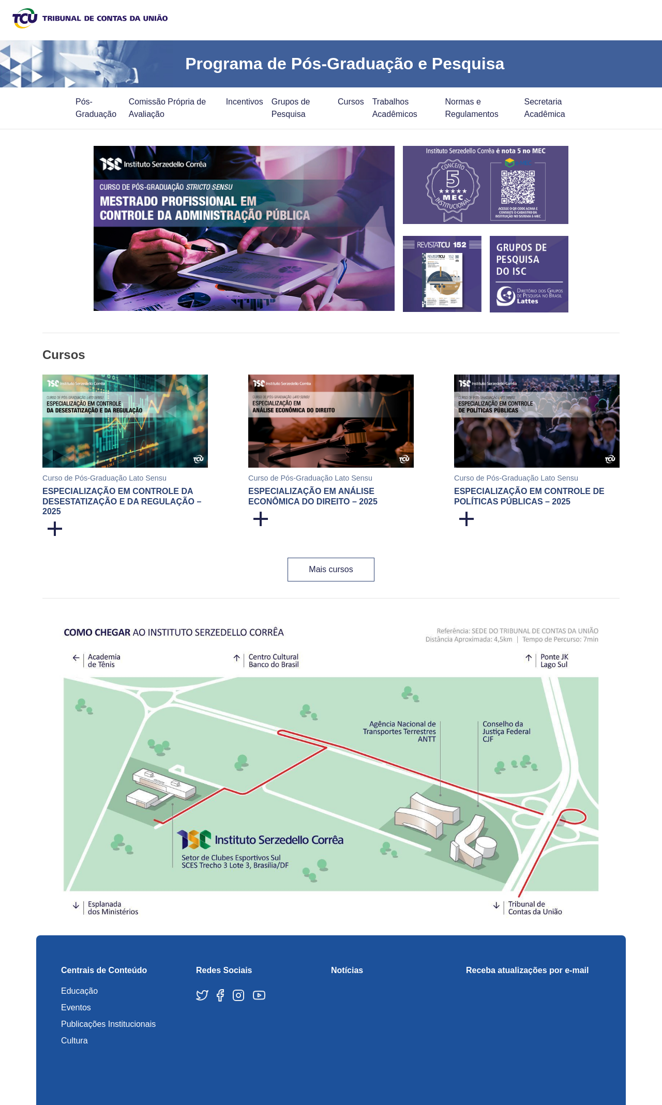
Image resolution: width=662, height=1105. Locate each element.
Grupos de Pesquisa (291, 107)
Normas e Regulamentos (472, 107)
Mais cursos (331, 569)
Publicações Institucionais (108, 1024)
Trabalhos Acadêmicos (394, 107)
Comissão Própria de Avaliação (167, 107)
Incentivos (244, 101)
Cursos (351, 101)
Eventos (76, 1007)
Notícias (347, 970)
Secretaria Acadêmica (544, 107)
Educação (79, 991)
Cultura (74, 1040)
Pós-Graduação (96, 107)
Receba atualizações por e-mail (527, 970)
